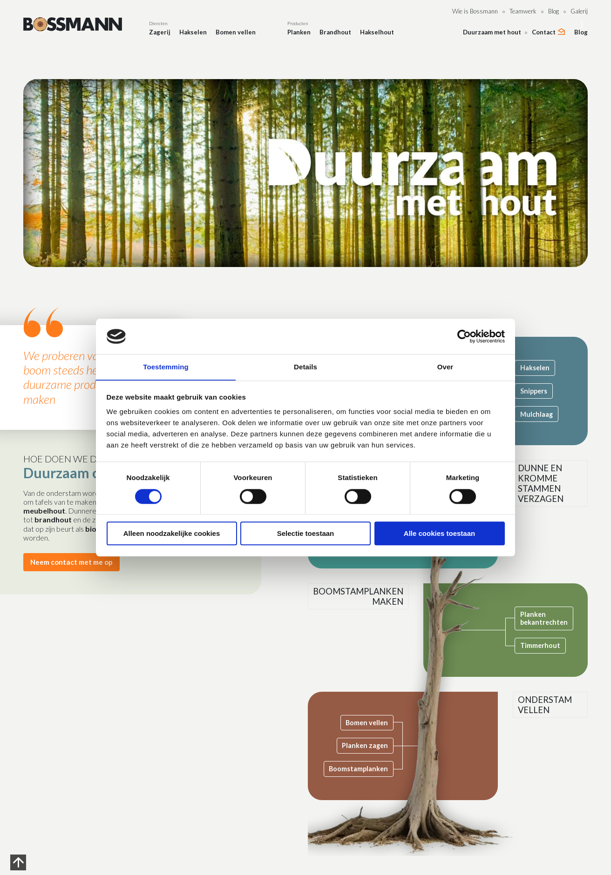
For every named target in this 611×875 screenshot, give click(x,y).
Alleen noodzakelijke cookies (171, 534)
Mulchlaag (541, 414)
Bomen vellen (236, 32)
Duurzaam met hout (492, 32)
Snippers (538, 391)
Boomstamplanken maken (363, 597)
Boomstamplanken (361, 769)
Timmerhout (545, 645)
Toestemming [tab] (166, 367)
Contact (544, 32)
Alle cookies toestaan (439, 534)
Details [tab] (305, 367)
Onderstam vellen (553, 706)
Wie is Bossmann (475, 11)
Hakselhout (377, 32)
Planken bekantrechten (549, 618)
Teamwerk (522, 11)
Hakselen (193, 32)
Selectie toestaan (305, 534)
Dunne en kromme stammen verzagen (548, 485)
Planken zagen (368, 745)
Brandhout (335, 32)
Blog (553, 11)
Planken (299, 32)
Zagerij (159, 32)
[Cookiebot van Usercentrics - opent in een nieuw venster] (464, 336)
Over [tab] (445, 367)
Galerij (579, 11)
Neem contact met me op (73, 562)
